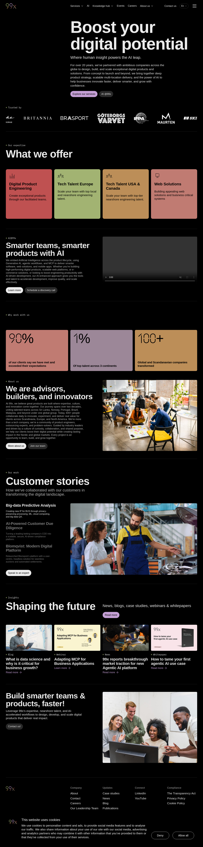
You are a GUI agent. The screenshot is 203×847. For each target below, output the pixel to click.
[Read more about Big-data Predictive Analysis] (133, 539)
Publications (110, 808)
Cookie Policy (176, 803)
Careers (132, 5)
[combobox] (184, 6)
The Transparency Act (181, 793)
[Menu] (194, 6)
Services (77, 6)
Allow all (183, 835)
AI (88, 5)
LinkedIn (140, 793)
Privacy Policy (176, 798)
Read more (14, 672)
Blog (105, 803)
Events (120, 5)
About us (147, 6)
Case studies (111, 793)
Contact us (170, 6)
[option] (37, 510)
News (106, 798)
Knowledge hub (103, 6)
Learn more (62, 668)
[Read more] (150, 415)
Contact (75, 798)
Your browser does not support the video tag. (150, 260)
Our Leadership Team (84, 808)
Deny (160, 835)
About (74, 793)
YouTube (140, 798)
